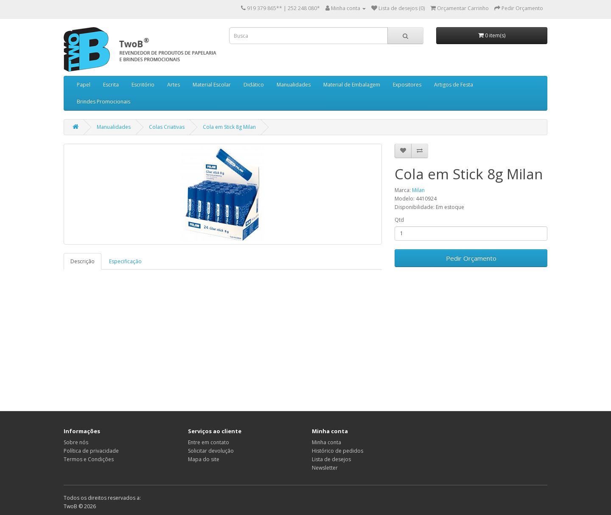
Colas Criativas (167, 127)
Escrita (111, 84)
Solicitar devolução (211, 450)
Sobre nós (76, 442)
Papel (83, 84)
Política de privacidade (91, 450)
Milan (418, 190)
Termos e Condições (89, 459)
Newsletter (325, 467)
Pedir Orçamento (471, 258)
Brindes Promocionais (103, 101)
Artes (173, 84)
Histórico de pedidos (337, 450)
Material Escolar (212, 84)
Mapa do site (203, 459)
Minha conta (326, 442)
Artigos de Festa (453, 84)
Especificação (125, 261)
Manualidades (294, 84)
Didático (254, 84)
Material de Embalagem (351, 84)
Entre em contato (208, 442)
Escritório (143, 84)
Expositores (407, 84)
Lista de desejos (331, 459)
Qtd (399, 219)
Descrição (82, 261)
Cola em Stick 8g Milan (229, 127)
